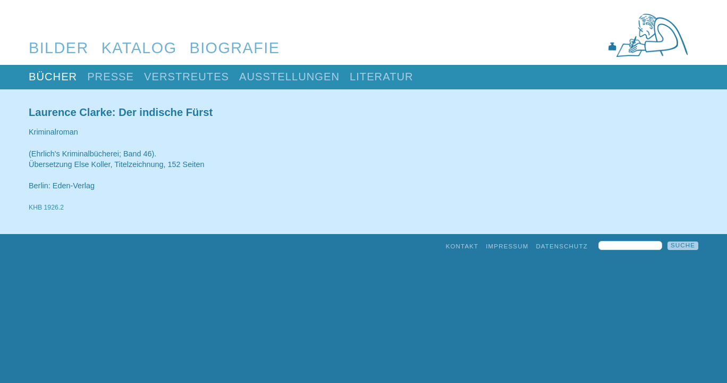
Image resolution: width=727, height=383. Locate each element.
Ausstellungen (289, 76)
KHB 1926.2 (46, 207)
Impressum (507, 246)
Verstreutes (186, 76)
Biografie (235, 47)
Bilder (59, 47)
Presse (110, 76)
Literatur (381, 76)
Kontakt (462, 246)
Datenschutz (562, 246)
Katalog (139, 47)
